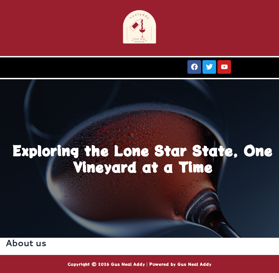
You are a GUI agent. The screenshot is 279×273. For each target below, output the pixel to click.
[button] (69, 69)
